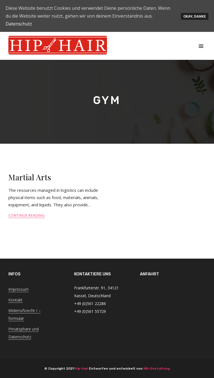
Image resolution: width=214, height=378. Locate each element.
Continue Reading (26, 215)
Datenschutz (19, 24)
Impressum (18, 289)
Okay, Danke (194, 16)
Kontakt (15, 300)
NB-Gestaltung (157, 368)
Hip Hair (81, 368)
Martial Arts (29, 177)
